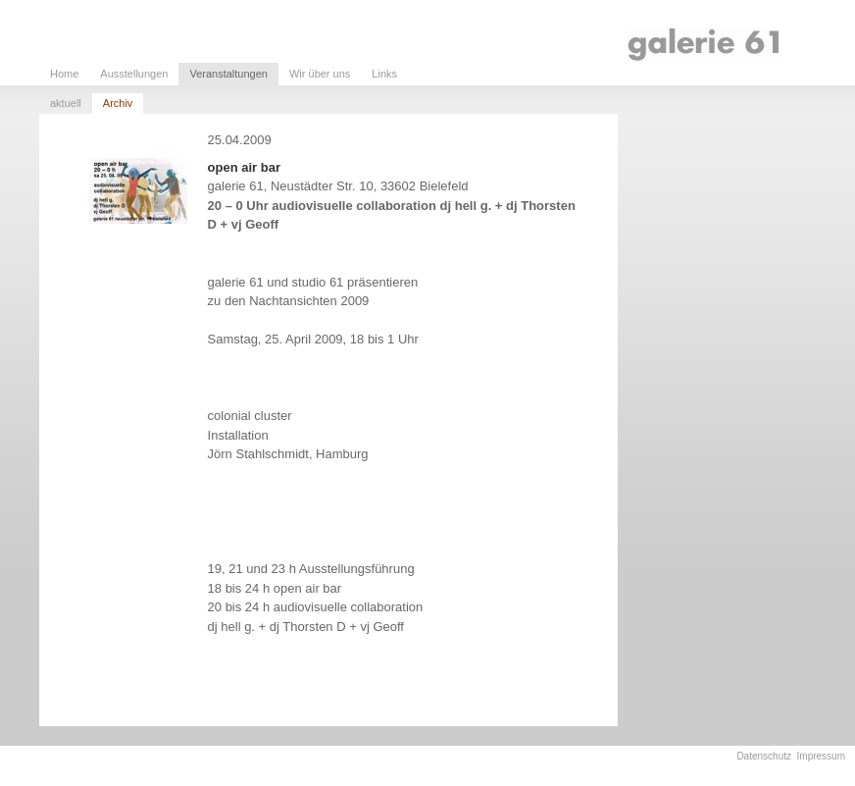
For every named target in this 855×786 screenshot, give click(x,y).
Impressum (821, 756)
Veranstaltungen (228, 73)
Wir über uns (319, 73)
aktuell (65, 103)
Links (384, 73)
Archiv (118, 103)
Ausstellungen (134, 73)
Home (64, 73)
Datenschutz (763, 756)
